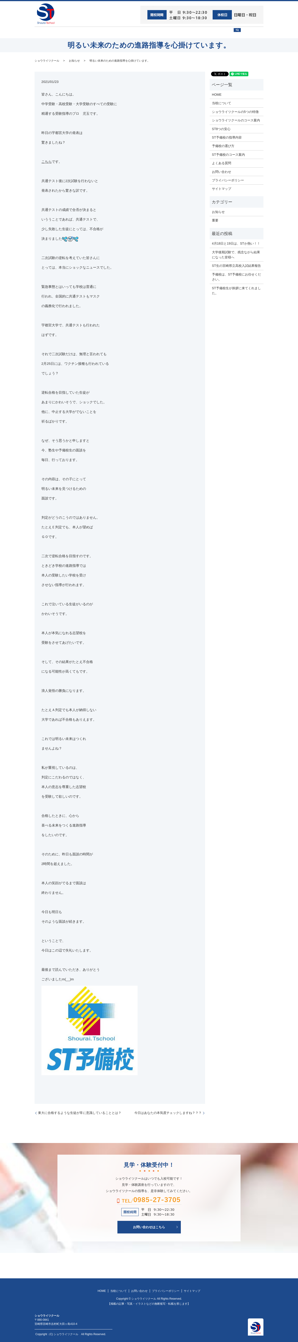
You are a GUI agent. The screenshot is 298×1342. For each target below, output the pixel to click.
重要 (215, 220)
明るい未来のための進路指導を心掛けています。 (119, 60)
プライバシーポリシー (228, 180)
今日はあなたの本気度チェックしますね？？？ (168, 1112)
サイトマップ (221, 188)
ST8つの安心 (70, 32)
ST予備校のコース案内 (228, 154)
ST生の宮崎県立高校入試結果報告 (236, 265)
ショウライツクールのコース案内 (236, 120)
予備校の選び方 (191, 32)
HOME (46, 32)
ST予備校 (163, 32)
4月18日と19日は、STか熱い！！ (236, 243)
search (251, 34)
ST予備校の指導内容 (227, 137)
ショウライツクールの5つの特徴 (235, 111)
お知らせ (74, 60)
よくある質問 (221, 163)
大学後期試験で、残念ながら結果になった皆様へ (236, 254)
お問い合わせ (221, 32)
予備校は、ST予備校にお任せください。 (236, 276)
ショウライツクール (132, 32)
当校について (98, 32)
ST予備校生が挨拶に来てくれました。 (236, 290)
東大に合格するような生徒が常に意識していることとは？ (79, 1112)
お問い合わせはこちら (149, 1226)
